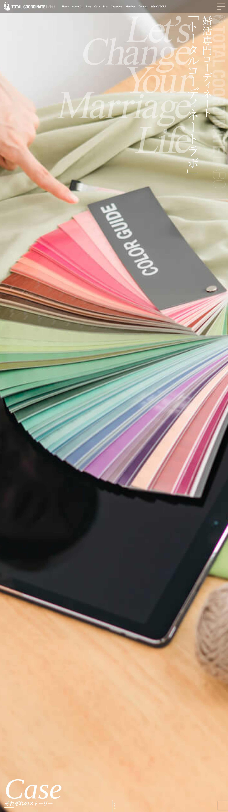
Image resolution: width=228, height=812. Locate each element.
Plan (105, 6)
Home (65, 6)
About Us (77, 6)
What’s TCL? (158, 6)
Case (97, 6)
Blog (88, 6)
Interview (117, 6)
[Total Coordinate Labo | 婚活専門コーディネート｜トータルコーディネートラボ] (29, 6)
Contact (142, 6)
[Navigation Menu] (221, 6)
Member (130, 6)
